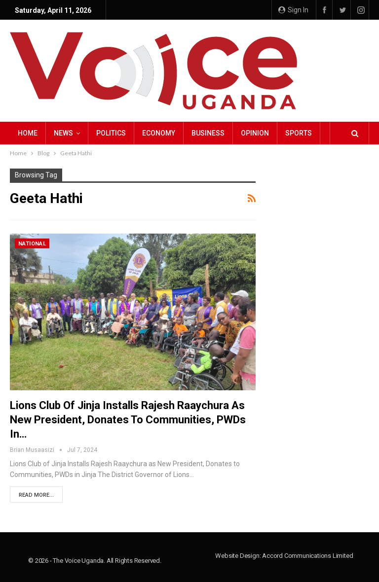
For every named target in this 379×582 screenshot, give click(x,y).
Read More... (36, 495)
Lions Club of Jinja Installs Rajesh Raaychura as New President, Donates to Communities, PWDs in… (128, 419)
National (32, 243)
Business (208, 133)
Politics (111, 133)
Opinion (255, 133)
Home (28, 133)
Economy (158, 133)
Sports (298, 133)
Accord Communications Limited (307, 555)
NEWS (63, 133)
